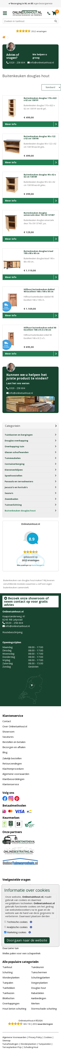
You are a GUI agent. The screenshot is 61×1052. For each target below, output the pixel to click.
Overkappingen (10, 1003)
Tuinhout (7, 967)
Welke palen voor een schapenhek (21, 953)
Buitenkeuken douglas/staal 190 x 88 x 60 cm (38, 252)
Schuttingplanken (40, 977)
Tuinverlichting (13, 504)
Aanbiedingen (38, 998)
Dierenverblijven (14, 469)
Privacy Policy (35, 1037)
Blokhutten (8, 998)
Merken (35, 1003)
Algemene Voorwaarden (14, 1037)
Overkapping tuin (14, 446)
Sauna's (9, 493)
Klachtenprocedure (13, 768)
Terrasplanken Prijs (12, 1047)
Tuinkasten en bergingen (19, 434)
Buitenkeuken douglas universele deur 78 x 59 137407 (39, 214)
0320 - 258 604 (17, 62)
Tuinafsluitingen (10, 1043)
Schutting (7, 972)
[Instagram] (10, 798)
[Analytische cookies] (5, 927)
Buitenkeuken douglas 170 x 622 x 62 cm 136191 (40, 99)
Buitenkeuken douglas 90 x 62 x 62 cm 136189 (40, 175)
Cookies (48, 1037)
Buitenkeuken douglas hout (20, 510)
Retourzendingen (12, 763)
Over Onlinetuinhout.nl (14, 726)
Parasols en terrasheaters (19, 481)
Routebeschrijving (12, 632)
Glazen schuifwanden (17, 452)
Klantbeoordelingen (13, 779)
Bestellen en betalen (13, 742)
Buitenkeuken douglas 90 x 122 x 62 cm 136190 (39, 137)
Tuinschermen (39, 972)
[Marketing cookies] (5, 932)
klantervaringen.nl (37, 565)
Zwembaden (11, 498)
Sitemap (6, 1040)
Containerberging (14, 463)
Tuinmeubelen (13, 458)
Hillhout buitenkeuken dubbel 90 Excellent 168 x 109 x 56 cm (39, 290)
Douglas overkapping (16, 440)
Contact (6, 721)
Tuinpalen (7, 982)
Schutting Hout (31, 1047)
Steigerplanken (39, 982)
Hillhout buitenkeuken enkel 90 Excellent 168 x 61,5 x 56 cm (40, 328)
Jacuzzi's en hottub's (16, 487)
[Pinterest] (16, 798)
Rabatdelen (37, 993)
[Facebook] (4, 798)
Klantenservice (12, 716)
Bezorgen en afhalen (13, 747)
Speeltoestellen (13, 475)
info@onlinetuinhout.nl (42, 62)
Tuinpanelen (44, 1043)
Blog (4, 752)
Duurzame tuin (10, 948)
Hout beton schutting (14, 1008)
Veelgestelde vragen (16, 879)
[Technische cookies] (5, 922)
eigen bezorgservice (30, 3)
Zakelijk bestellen (12, 758)
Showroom (8, 731)
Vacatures (8, 736)
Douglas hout (38, 987)
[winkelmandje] (54, 13)
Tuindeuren (37, 967)
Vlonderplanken (10, 977)
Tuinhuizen (8, 993)
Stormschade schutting (44, 1008)
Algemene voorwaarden (15, 773)
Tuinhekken (8, 987)
